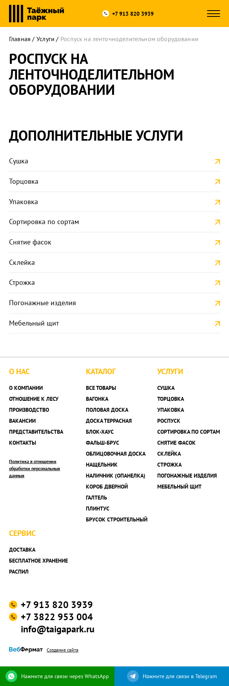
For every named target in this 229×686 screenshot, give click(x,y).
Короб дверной (107, 486)
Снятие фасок (30, 241)
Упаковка (23, 201)
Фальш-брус (102, 442)
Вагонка (97, 398)
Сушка (18, 160)
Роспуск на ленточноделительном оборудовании (129, 39)
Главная (20, 39)
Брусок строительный (116, 519)
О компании (26, 387)
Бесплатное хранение (38, 560)
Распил (19, 571)
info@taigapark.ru (58, 629)
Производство (29, 409)
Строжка (22, 282)
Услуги (45, 39)
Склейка (22, 262)
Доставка (22, 549)
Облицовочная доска (115, 453)
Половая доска (107, 409)
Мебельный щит (34, 323)
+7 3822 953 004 (57, 617)
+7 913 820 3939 (133, 13)
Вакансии (22, 420)
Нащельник (102, 464)
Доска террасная (109, 420)
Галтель (96, 497)
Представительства (36, 431)
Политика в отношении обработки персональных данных (34, 468)
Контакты (22, 442)
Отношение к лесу (33, 398)
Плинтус (97, 508)
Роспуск (168, 420)
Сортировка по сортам (44, 221)
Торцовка (23, 181)
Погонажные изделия (42, 302)
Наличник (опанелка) (115, 475)
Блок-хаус (100, 431)
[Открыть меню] (213, 13)
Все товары (101, 387)
